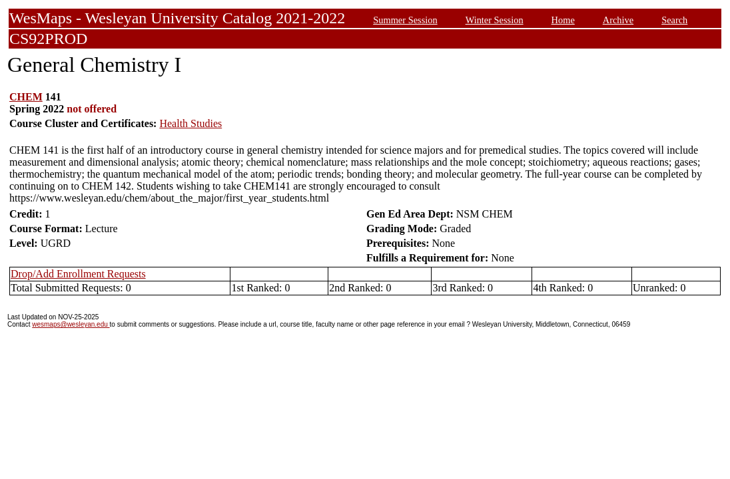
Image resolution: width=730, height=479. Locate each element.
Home (563, 20)
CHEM (26, 96)
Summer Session (405, 20)
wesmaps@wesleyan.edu (70, 324)
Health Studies (190, 123)
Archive (618, 20)
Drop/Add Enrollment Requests (78, 273)
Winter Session (495, 20)
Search (674, 20)
